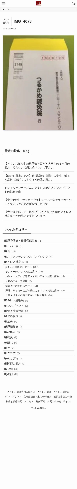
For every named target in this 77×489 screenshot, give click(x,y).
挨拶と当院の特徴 (62, 473)
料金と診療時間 (14, 478)
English (67, 478)
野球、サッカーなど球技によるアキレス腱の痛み (40, 319)
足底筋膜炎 (17, 359)
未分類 (15, 441)
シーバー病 (17, 250)
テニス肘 (15, 416)
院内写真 (40, 478)
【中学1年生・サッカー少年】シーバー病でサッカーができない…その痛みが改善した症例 (37, 201)
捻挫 (13, 408)
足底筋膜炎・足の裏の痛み (37, 473)
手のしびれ (17, 424)
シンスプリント (19, 343)
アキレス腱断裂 (19, 334)
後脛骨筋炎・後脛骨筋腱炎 (26, 242)
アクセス (29, 478)
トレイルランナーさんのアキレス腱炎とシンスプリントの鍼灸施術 (37, 189)
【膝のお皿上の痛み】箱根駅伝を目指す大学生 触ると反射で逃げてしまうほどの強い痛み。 (37, 177)
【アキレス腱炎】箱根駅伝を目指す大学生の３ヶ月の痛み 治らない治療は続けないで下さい (37, 165)
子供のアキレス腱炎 (24, 304)
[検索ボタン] (73, 3)
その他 (15, 449)
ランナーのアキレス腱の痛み (29, 290)
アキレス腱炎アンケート (26, 282)
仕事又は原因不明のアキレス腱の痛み (34, 327)
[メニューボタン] (3, 3)
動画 (13, 258)
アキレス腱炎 (19, 274)
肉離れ (14, 400)
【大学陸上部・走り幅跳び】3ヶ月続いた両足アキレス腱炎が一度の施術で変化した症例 (37, 213)
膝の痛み (15, 383)
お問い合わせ (54, 478)
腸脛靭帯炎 (17, 375)
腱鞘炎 (14, 392)
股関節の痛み (18, 433)
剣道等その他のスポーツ (27, 312)
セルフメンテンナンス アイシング (32, 266)
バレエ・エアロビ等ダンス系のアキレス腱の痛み (40, 297)
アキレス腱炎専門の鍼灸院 (21, 468)
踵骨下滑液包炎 (19, 351)
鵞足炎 (14, 367)
